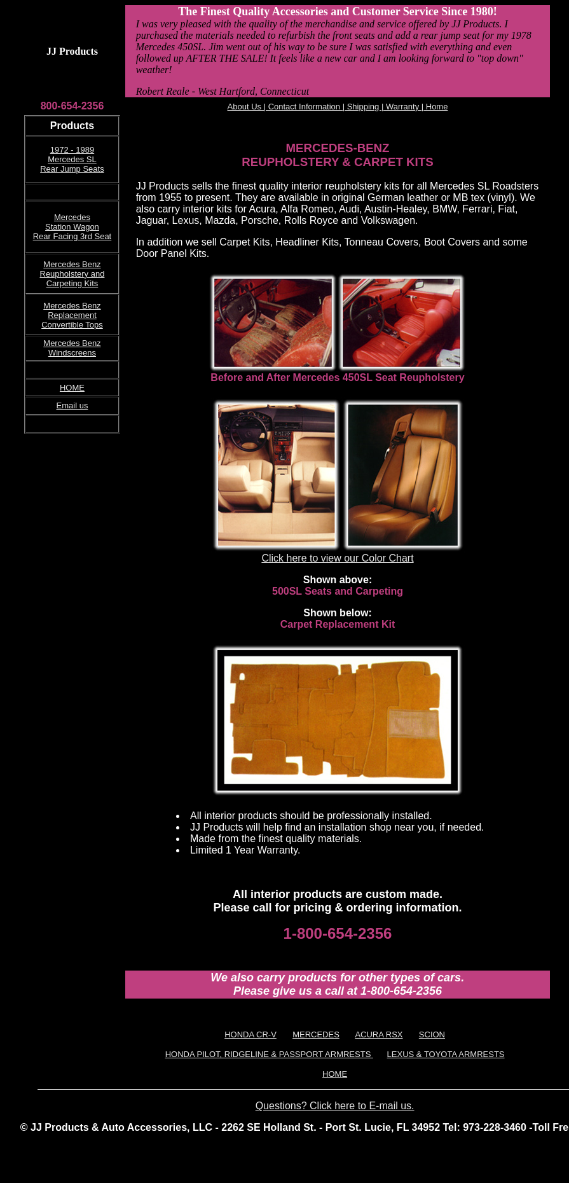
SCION (432, 1034)
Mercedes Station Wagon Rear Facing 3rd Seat (72, 226)
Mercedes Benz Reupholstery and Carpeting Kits (72, 273)
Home (435, 106)
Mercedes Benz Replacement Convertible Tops (72, 315)
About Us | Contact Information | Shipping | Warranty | (326, 106)
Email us (72, 405)
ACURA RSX (378, 1034)
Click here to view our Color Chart (337, 558)
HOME (72, 387)
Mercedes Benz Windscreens (71, 347)
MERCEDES (315, 1034)
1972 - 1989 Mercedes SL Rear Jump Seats (72, 159)
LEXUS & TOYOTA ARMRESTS (446, 1054)
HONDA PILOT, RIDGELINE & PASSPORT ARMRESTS (269, 1054)
